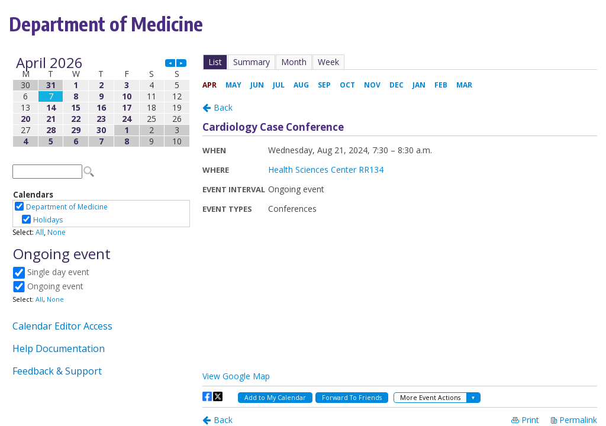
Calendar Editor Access (62, 326)
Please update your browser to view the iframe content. (101, 102)
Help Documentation (58, 348)
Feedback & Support (57, 370)
